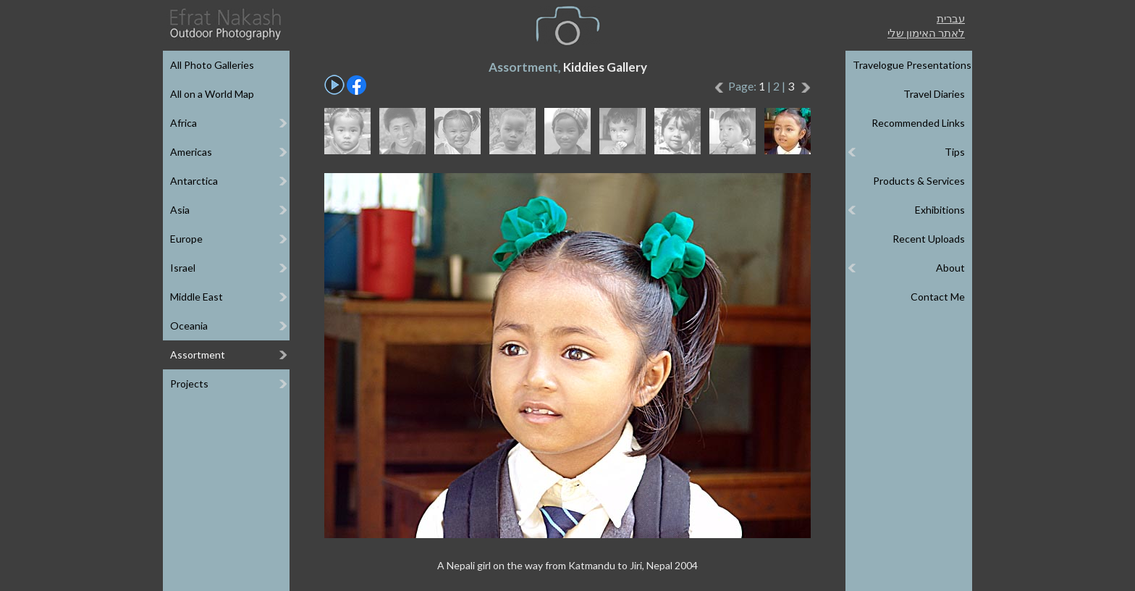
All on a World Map (212, 94)
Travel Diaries (934, 94)
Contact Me (938, 296)
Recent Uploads (929, 238)
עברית (951, 18)
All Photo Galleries (212, 65)
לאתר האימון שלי (926, 32)
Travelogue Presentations (912, 65)
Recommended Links (918, 123)
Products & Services (919, 181)
